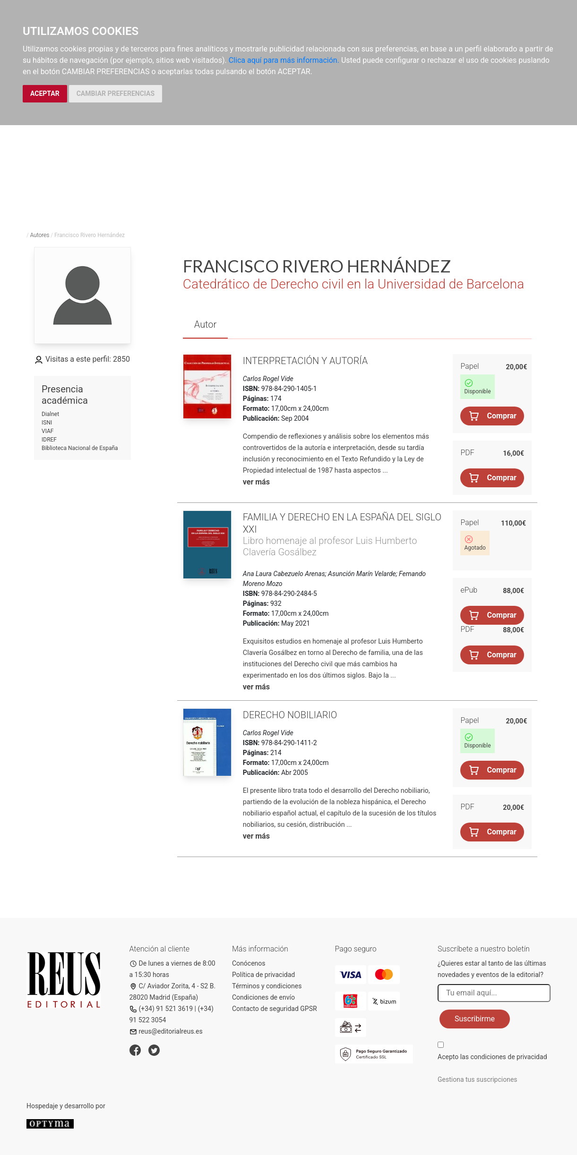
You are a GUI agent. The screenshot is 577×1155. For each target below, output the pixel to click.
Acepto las (492, 1057)
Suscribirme (475, 1018)
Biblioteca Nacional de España (80, 448)
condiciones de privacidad (508, 1057)
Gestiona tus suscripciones (477, 1079)
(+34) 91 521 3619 (161, 1008)
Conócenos (249, 963)
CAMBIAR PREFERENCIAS (116, 93)
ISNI (47, 422)
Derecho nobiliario (290, 715)
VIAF (47, 431)
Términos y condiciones (266, 986)
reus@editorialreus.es (166, 1031)
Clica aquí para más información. (284, 60)
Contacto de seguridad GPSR (274, 1008)
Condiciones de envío (263, 997)
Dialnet (50, 414)
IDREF (49, 439)
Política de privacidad (263, 974)
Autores (40, 235)
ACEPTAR (45, 93)
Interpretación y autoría (305, 360)
